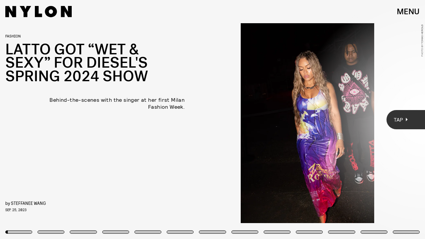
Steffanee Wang (28, 203)
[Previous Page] (70, 119)
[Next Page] (282, 119)
